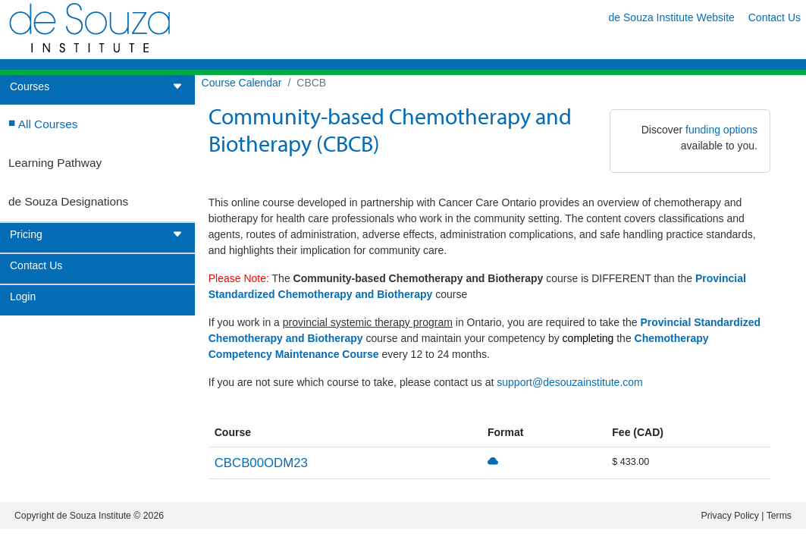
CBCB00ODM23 (261, 463)
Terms (779, 515)
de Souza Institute (94, 515)
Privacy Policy (730, 515)
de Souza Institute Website (672, 17)
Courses (96, 87)
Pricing (96, 234)
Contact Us (774, 17)
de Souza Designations (68, 201)
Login (23, 297)
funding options (721, 130)
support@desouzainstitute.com (569, 382)
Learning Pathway (55, 162)
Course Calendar (242, 83)
